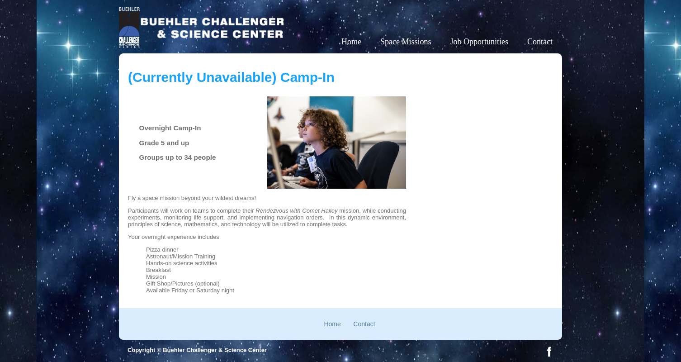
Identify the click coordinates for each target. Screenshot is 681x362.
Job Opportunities (479, 41)
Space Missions (405, 41)
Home (351, 41)
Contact (540, 41)
